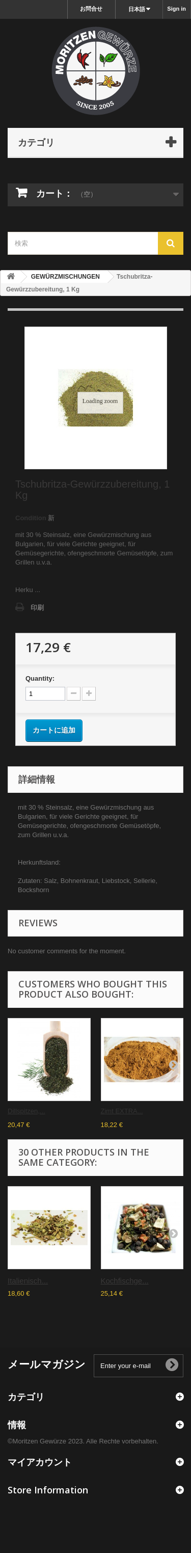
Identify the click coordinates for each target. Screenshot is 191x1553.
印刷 (37, 607)
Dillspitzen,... (26, 1111)
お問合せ (91, 9)
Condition (30, 518)
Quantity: (39, 678)
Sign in (176, 9)
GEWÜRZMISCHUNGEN (65, 276)
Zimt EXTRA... (122, 1111)
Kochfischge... (125, 1280)
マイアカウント (40, 1462)
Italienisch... (28, 1280)
